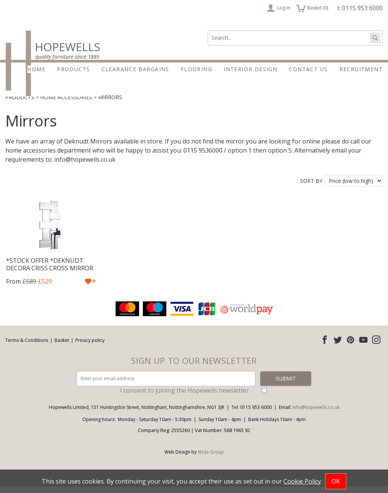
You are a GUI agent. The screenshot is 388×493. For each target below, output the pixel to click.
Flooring (196, 69)
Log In (278, 7)
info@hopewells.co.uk (316, 413)
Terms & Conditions (26, 346)
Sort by (311, 186)
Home (36, 69)
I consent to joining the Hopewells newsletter (184, 397)
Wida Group (211, 458)
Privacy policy (90, 346)
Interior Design (250, 69)
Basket (62, 346)
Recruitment (361, 69)
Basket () (312, 7)
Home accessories (66, 103)
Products (73, 69)
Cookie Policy (302, 481)
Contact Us (308, 69)
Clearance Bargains (135, 69)
